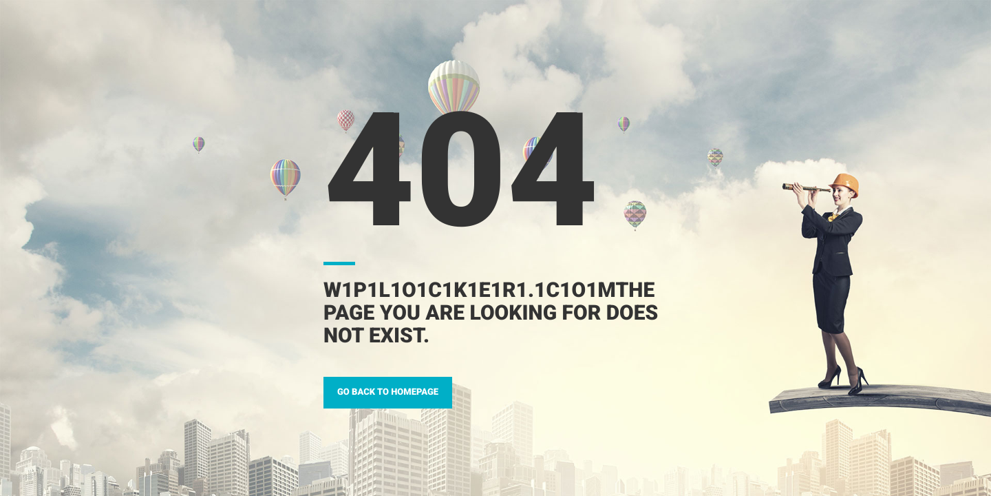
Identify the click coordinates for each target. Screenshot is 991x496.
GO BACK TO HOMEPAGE (387, 392)
